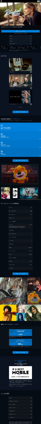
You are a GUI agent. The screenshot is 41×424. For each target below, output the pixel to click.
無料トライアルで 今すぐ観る (20, 31)
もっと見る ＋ (20, 107)
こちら (26, 33)
